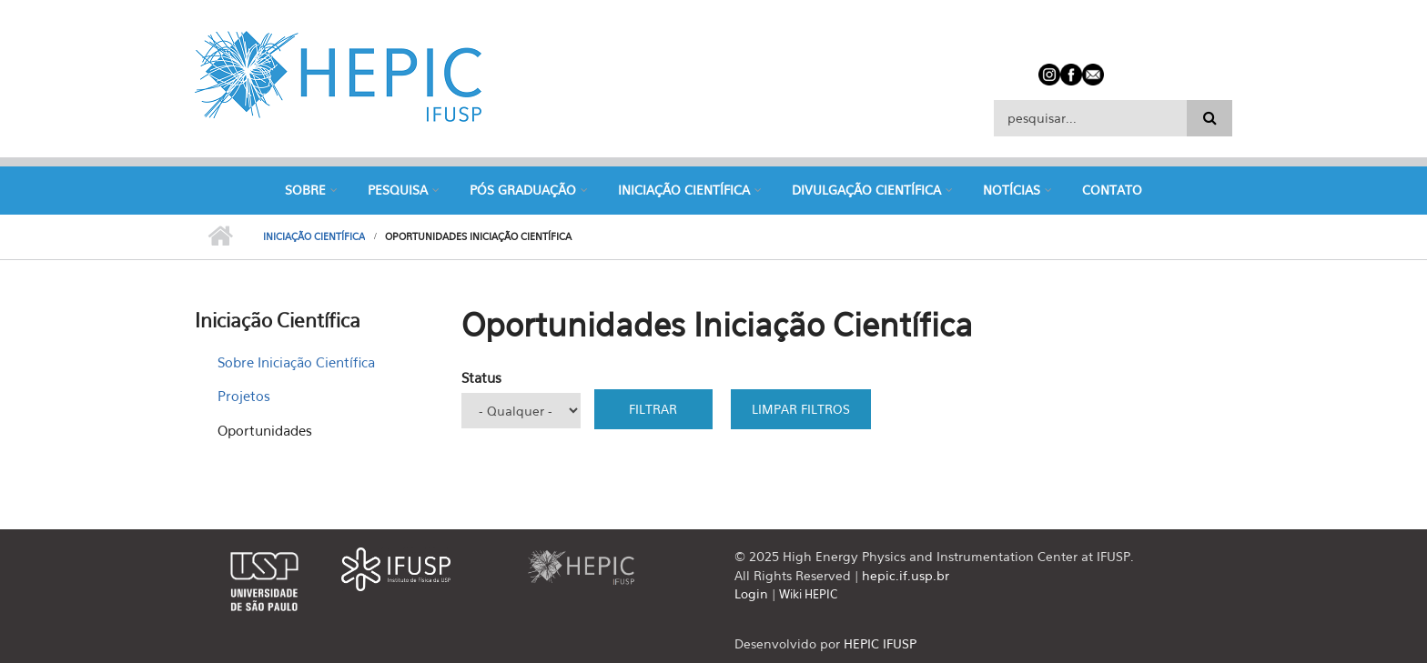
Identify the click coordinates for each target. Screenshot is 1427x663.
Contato (1112, 189)
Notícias (1011, 189)
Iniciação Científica (684, 189)
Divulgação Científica (866, 189)
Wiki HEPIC (808, 594)
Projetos (244, 395)
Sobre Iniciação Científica (296, 362)
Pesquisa (398, 189)
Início (220, 236)
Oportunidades (265, 430)
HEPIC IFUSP (880, 643)
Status (481, 377)
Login (751, 593)
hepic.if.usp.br (905, 575)
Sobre (305, 189)
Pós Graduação (523, 189)
